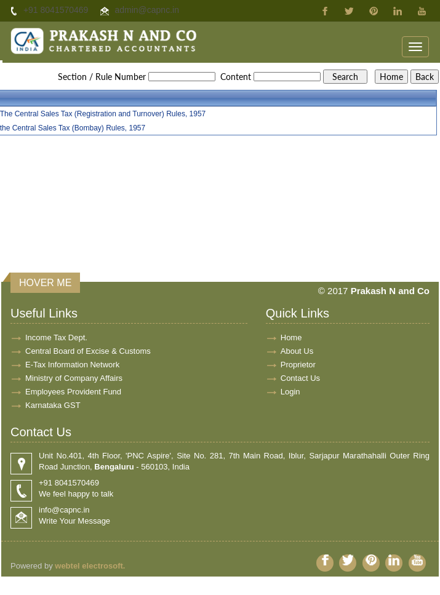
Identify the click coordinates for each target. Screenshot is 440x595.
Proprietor (298, 364)
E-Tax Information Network (72, 364)
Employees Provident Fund (73, 391)
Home (291, 337)
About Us (297, 351)
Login (290, 391)
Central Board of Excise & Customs (88, 351)
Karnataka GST (53, 405)
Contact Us (300, 378)
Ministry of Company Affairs (73, 378)
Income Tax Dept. (56, 337)
